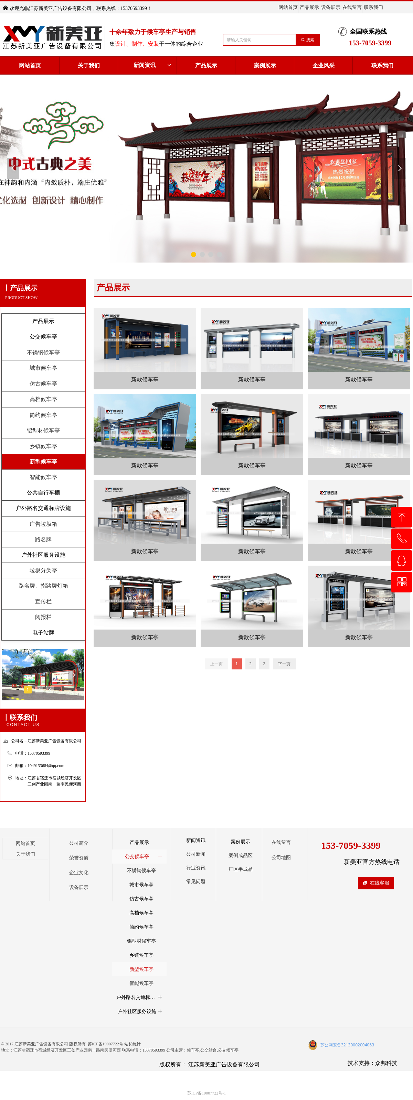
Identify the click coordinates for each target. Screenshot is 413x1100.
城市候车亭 (43, 368)
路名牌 (43, 539)
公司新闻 (195, 854)
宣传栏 (43, 601)
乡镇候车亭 (43, 446)
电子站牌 (43, 632)
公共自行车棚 (43, 493)
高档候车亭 (43, 399)
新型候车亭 (43, 462)
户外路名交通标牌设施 (43, 508)
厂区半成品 (241, 869)
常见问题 (195, 881)
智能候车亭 (43, 477)
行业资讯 (195, 867)
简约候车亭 (43, 415)
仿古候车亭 (43, 384)
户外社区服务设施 (43, 555)
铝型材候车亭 (43, 430)
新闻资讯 (153, 65)
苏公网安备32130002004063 (347, 1045)
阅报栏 (43, 617)
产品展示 (43, 321)
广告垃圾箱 (43, 524)
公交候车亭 (43, 337)
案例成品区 (241, 855)
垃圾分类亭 (43, 570)
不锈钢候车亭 (43, 352)
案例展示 (240, 841)
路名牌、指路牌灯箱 (43, 586)
